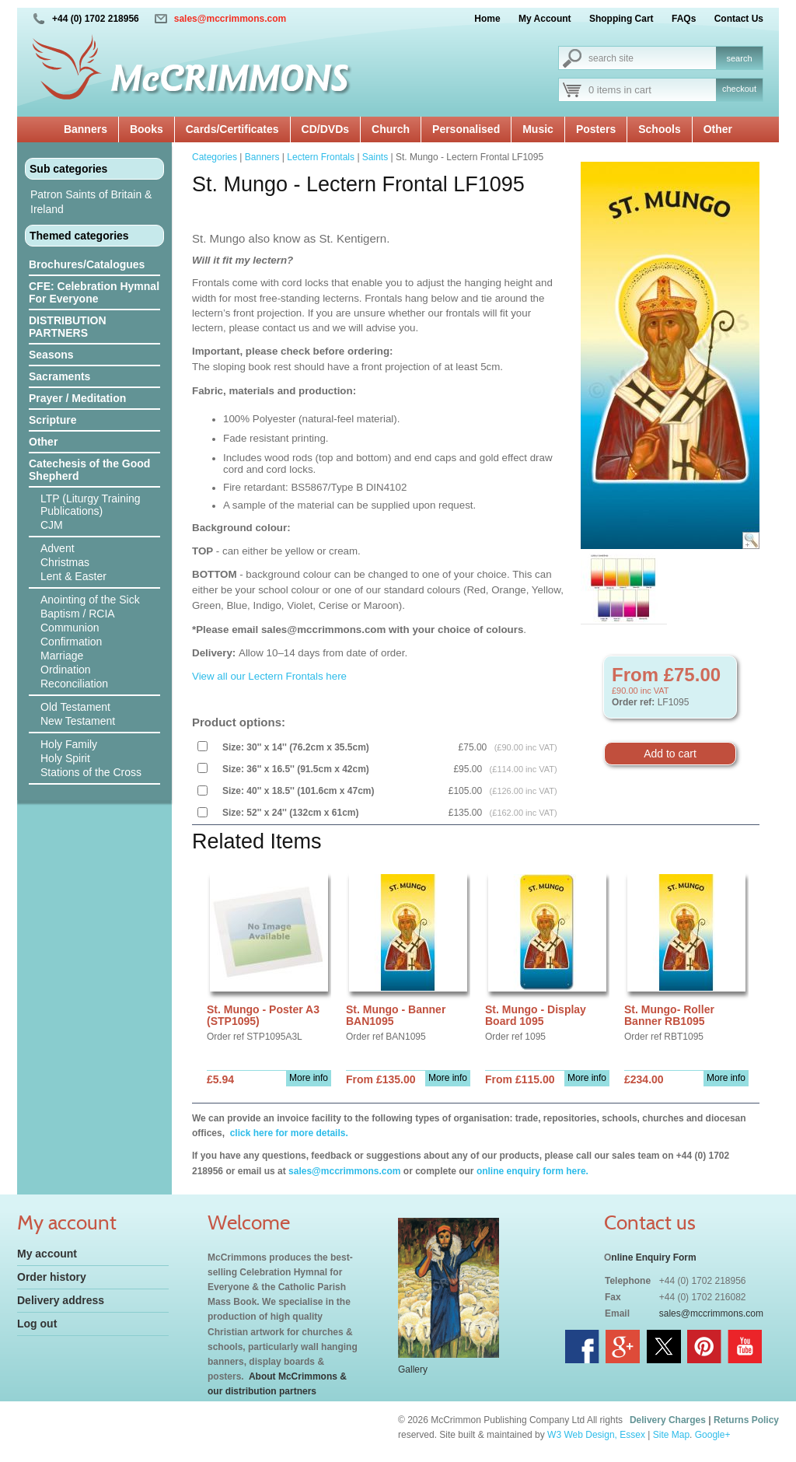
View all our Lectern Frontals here (269, 676)
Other (717, 129)
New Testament (77, 721)
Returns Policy (746, 1420)
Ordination (65, 669)
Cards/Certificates (232, 129)
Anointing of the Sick (90, 599)
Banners (85, 129)
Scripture (52, 420)
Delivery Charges (668, 1420)
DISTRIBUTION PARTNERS (67, 326)
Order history (51, 1277)
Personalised (466, 129)
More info (308, 1077)
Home (487, 18)
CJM (51, 525)
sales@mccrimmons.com (230, 18)
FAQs (684, 18)
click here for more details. (287, 1133)
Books (146, 129)
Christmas (64, 562)
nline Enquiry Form (653, 1257)
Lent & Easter (73, 576)
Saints (375, 157)
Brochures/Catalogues (87, 264)
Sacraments (59, 376)
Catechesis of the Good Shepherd (89, 469)
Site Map (671, 1434)
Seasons (51, 354)
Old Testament (75, 707)
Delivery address (60, 1300)
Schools (659, 129)
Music (537, 129)
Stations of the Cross (90, 772)
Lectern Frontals (320, 157)
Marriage (61, 655)
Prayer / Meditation (77, 398)
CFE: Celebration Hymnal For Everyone (94, 292)
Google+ (713, 1434)
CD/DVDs (325, 129)
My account (47, 1253)
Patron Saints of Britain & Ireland (91, 201)
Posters (596, 129)
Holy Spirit (65, 758)
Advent (57, 548)
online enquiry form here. (532, 1171)
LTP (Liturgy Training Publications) (90, 504)
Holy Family (68, 744)
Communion (69, 627)
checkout (739, 88)
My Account (544, 18)
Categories (214, 157)
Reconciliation (74, 683)
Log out (37, 1323)
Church (391, 129)
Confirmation (71, 641)
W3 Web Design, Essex (596, 1434)
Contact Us (738, 18)
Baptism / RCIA (77, 613)
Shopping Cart (621, 18)
